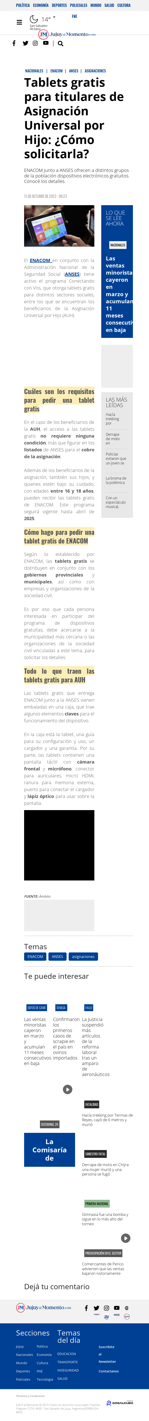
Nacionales (24, 1354)
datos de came (37, 1007)
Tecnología (45, 1379)
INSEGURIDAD (68, 1370)
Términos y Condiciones (30, 1396)
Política (23, 5)
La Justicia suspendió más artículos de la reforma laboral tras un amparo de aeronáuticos (96, 1046)
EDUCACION (66, 1354)
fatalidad (91, 1104)
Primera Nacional (97, 1203)
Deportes (59, 5)
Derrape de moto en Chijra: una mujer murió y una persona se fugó (105, 1169)
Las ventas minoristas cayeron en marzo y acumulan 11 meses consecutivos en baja (123, 294)
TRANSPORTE (67, 1362)
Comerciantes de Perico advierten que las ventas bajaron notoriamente (103, 1268)
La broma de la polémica (116, 480)
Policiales (78, 5)
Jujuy (20, 1346)
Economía (41, 5)
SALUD (62, 1378)
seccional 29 (49, 1124)
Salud (109, 5)
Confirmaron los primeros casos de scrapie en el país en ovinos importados (66, 1038)
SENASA (61, 1007)
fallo (88, 1007)
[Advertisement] (62, 915)
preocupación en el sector (103, 1253)
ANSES (57, 956)
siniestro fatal (95, 1154)
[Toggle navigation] (19, 22)
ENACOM (35, 956)
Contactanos (109, 1371)
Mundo (95, 5)
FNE (40, 1371)
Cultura (124, 5)
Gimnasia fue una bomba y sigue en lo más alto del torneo (105, 1219)
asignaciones (83, 956)
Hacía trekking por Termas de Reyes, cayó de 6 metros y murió (107, 1119)
